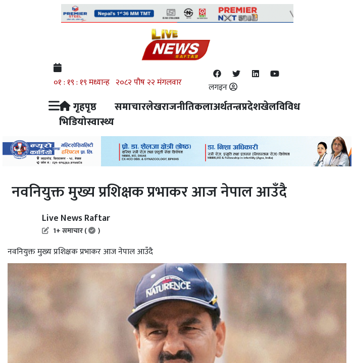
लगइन (223, 87)
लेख (154, 106)
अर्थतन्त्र (227, 106)
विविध (288, 106)
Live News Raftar (76, 223)
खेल (268, 106)
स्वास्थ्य (100, 122)
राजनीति (178, 106)
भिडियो (73, 122)
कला (203, 106)
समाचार (130, 106)
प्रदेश (251, 106)
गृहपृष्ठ (77, 106)
